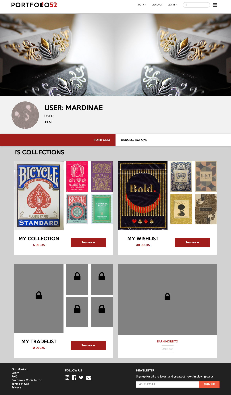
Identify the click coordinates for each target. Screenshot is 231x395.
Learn (15, 373)
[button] (215, 5)
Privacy (16, 387)
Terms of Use (20, 384)
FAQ (14, 376)
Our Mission (19, 369)
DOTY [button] (142, 5)
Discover (157, 5)
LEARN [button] (172, 5)
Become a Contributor (26, 380)
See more (88, 242)
